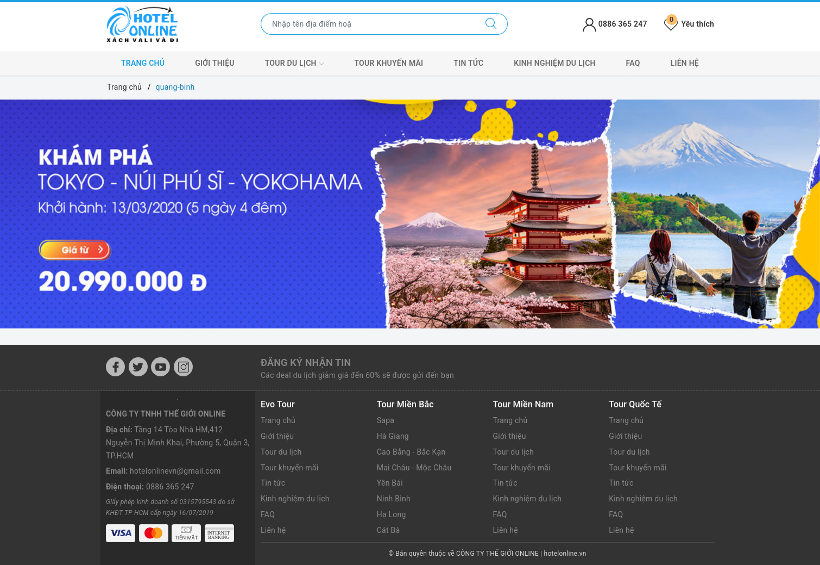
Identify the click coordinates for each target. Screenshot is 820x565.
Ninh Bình (394, 498)
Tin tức (468, 63)
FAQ (633, 63)
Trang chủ (143, 63)
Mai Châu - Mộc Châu (414, 467)
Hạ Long (391, 514)
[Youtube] (160, 366)
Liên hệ (685, 63)
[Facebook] (115, 366)
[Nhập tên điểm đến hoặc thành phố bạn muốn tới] (368, 24)
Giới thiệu (215, 63)
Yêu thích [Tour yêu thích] (689, 24)
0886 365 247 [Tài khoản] (615, 24)
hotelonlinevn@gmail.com (175, 471)
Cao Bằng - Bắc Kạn (411, 452)
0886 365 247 (170, 486)
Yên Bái (390, 483)
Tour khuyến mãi (388, 63)
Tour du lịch (294, 63)
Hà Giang (393, 436)
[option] (410, 214)
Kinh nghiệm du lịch (554, 63)
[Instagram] (183, 366)
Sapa (385, 420)
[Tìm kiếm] (491, 24)
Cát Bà (388, 530)
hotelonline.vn (565, 553)
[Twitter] (138, 366)
